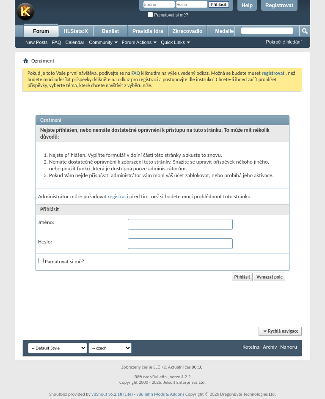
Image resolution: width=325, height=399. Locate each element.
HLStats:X (75, 31)
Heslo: (45, 241)
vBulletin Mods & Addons (160, 394)
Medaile (224, 31)
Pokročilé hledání (284, 41)
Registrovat (279, 5)
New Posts (36, 42)
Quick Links (173, 42)
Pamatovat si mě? (168, 15)
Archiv (270, 347)
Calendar (75, 42)
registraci (118, 196)
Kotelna (250, 347)
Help (247, 5)
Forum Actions (136, 42)
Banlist (110, 31)
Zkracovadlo (188, 31)
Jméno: (46, 222)
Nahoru (288, 347)
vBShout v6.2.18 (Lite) (112, 394)
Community (101, 42)
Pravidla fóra (147, 31)
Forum (41, 31)
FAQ (56, 42)
